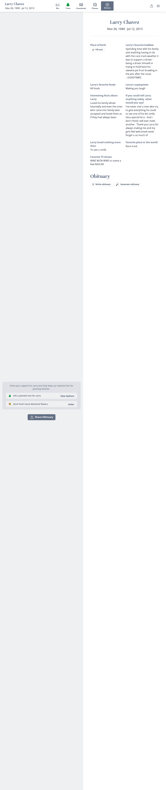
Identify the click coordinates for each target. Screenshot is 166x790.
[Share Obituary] (152, 6)
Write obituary (101, 184)
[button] (41, 378)
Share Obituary (41, 417)
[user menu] (158, 6)
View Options (67, 396)
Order (71, 404)
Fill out (97, 49)
